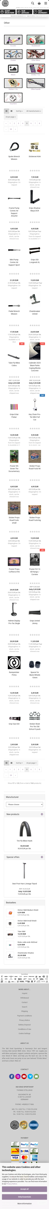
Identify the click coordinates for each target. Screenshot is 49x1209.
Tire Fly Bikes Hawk (24, 841)
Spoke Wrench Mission (14, 157)
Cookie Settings (24, 1033)
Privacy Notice (11, 1184)
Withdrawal (24, 998)
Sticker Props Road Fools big (35, 518)
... (6, 129)
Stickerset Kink (35, 156)
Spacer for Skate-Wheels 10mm (34, 675)
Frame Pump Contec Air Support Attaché (14, 212)
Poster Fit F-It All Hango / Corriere (34, 571)
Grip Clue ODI (14, 724)
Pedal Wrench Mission (14, 312)
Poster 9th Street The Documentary (14, 468)
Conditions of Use (24, 1029)
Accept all (24, 1189)
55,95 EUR (24, 846)
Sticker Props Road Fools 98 (35, 467)
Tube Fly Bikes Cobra (14, 364)
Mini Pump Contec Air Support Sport (14, 262)
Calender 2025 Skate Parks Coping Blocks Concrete (35, 367)
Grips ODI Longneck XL (34, 261)
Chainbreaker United (34, 312)
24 (11, 129)
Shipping (24, 1011)
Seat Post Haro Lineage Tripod (24, 884)
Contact (24, 1002)
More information (25, 1204)
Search (24, 1007)
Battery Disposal (24, 1025)
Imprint (24, 993)
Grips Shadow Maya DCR (34, 209)
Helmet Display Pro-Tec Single (14, 622)
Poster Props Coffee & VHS (14, 570)
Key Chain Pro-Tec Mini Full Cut (35, 417)
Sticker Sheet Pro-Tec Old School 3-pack (34, 726)
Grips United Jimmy (35, 622)
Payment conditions (24, 1016)
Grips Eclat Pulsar (14, 415)
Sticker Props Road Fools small (14, 520)
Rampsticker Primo (14, 673)
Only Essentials (24, 1197)
